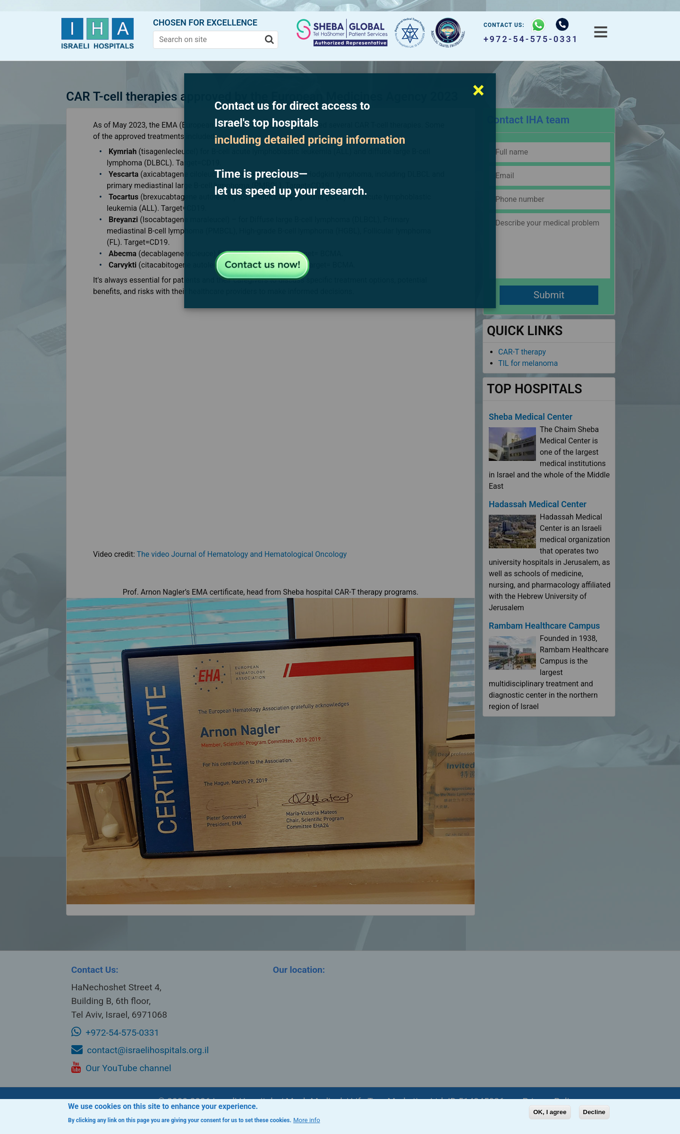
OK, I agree (549, 1112)
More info (306, 1120)
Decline (594, 1112)
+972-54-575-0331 (529, 39)
